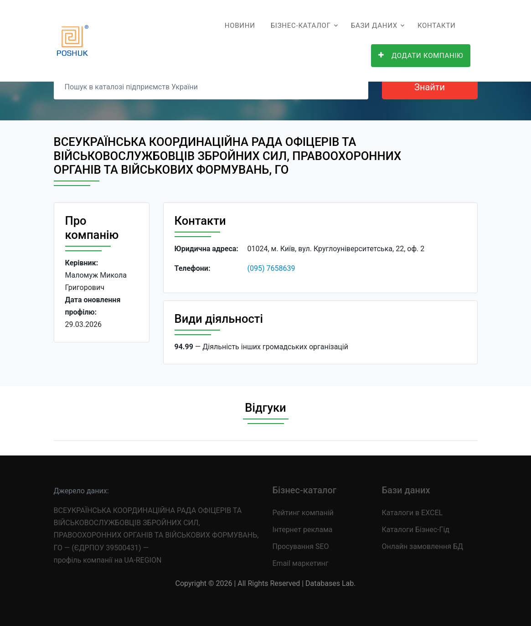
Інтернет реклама (303, 529)
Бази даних (374, 25)
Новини (240, 25)
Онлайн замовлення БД (423, 546)
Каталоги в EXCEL (412, 512)
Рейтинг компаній (303, 512)
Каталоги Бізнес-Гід (415, 529)
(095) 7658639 (271, 268)
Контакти (437, 25)
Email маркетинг (301, 563)
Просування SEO (301, 546)
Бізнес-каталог (301, 25)
